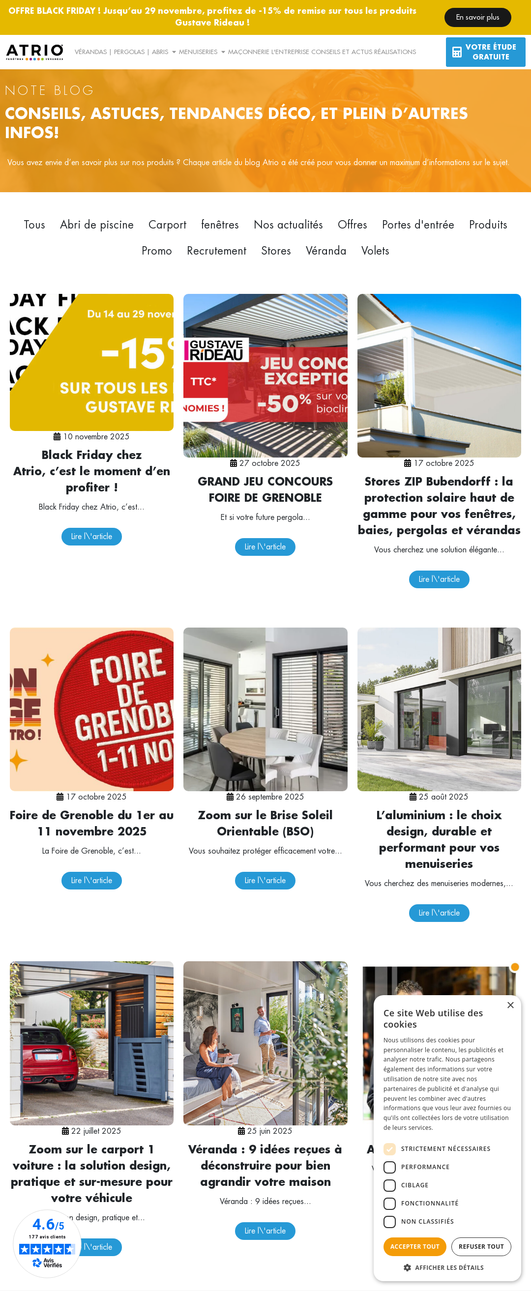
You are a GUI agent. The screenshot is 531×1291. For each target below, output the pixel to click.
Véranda (326, 251)
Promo (157, 251)
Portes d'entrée (418, 225)
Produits (488, 225)
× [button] (510, 1005)
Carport (167, 225)
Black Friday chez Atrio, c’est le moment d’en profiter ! (91, 471)
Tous (34, 225)
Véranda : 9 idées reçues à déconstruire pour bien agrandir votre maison (265, 1166)
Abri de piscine (97, 225)
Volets (375, 251)
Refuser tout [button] (481, 1246)
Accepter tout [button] (415, 1246)
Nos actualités (288, 225)
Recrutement (216, 251)
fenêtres (220, 225)
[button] (447, 1266)
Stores (276, 251)
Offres (352, 225)
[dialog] (447, 1138)
